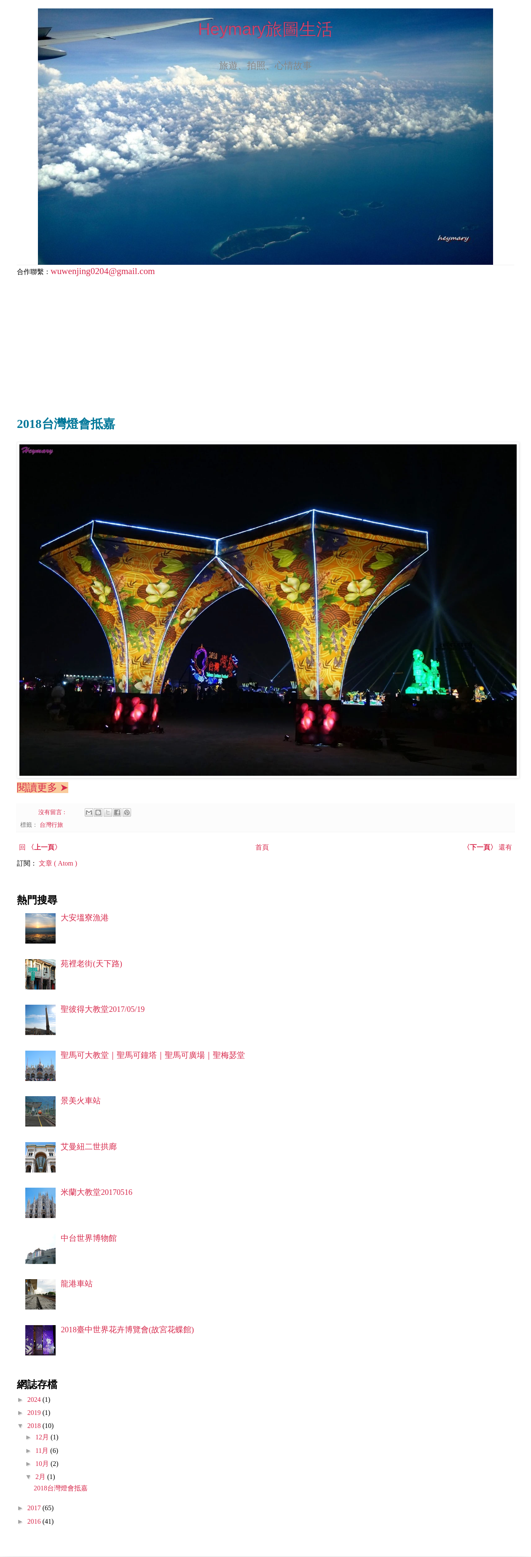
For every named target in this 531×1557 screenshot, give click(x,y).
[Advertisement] (265, 344)
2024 (35, 1399)
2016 (35, 1521)
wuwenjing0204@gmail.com (103, 271)
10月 (43, 1463)
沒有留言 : (52, 812)
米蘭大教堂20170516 (96, 1192)
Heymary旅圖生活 (265, 29)
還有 (487, 847)
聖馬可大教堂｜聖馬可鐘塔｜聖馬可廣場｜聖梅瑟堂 (153, 1055)
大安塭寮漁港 (85, 917)
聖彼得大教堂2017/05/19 (103, 1009)
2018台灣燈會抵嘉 (61, 1488)
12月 (43, 1437)
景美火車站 (81, 1100)
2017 (35, 1507)
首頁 (262, 847)
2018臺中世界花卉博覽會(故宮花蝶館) (127, 1329)
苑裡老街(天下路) (91, 963)
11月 (42, 1450)
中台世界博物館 (89, 1238)
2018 (35, 1425)
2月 (41, 1476)
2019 (35, 1412)
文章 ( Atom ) (58, 863)
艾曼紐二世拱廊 (89, 1146)
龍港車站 (77, 1283)
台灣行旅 (51, 824)
